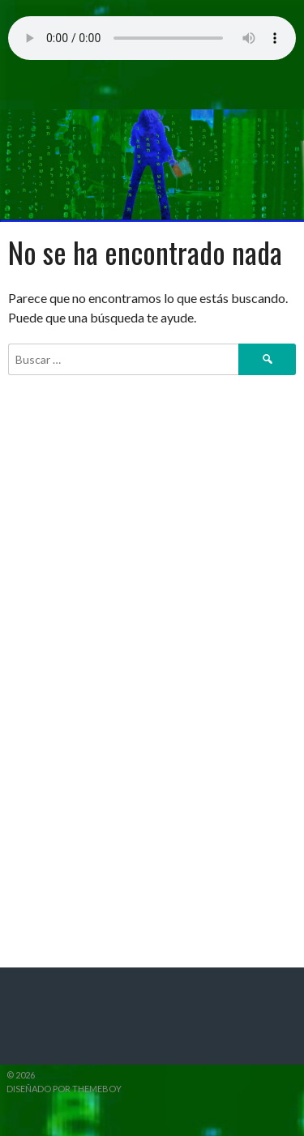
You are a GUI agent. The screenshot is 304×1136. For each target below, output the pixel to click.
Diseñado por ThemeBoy (64, 1088)
